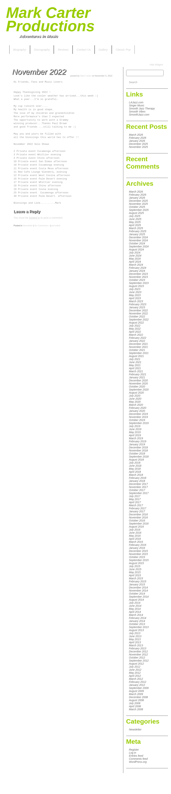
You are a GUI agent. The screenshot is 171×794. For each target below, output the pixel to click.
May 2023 (135, 295)
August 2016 (136, 526)
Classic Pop (123, 49)
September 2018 (139, 456)
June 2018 (135, 465)
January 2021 (137, 377)
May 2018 (135, 468)
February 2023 (137, 304)
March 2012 (136, 678)
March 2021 (136, 371)
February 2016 (137, 544)
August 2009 (136, 691)
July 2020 (134, 395)
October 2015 (137, 557)
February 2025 (137, 231)
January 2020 (137, 410)
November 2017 (138, 487)
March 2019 (136, 438)
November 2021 (138, 346)
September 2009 (139, 688)
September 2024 (139, 246)
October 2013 (137, 624)
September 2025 (139, 209)
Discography (42, 49)
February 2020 (137, 407)
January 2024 (137, 270)
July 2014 (134, 602)
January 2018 (137, 480)
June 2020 (135, 398)
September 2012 (139, 660)
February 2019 (137, 441)
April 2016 (135, 538)
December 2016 (138, 514)
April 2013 (135, 642)
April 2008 (135, 706)
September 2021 (139, 353)
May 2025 (135, 222)
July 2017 (134, 496)
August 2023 (136, 286)
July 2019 (134, 426)
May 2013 (135, 639)
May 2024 (135, 258)
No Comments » (41, 225)
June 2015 (135, 569)
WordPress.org (138, 761)
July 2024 (134, 252)
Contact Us (84, 49)
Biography (19, 49)
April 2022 (135, 331)
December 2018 (138, 447)
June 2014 (135, 605)
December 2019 (138, 413)
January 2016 (137, 547)
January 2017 (137, 511)
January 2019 (137, 444)
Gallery (103, 49)
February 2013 (137, 648)
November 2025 (138, 146)
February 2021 (137, 374)
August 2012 (136, 663)
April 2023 (135, 298)
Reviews (63, 49)
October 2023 (137, 279)
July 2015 (134, 566)
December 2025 (138, 143)
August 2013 (136, 630)
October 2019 (137, 420)
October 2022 (137, 316)
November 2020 (138, 383)
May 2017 (135, 499)
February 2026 (137, 137)
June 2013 (135, 636)
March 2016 (136, 541)
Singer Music (136, 105)
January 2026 (137, 140)
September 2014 (139, 596)
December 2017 (138, 483)
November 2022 (138, 313)
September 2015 (139, 560)
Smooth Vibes (137, 111)
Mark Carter (85, 76)
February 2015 (137, 581)
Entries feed (136, 755)
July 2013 (134, 633)
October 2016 (137, 520)
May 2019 (135, 432)
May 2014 (135, 608)
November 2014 (138, 590)
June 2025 (135, 219)
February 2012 (137, 681)
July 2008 (134, 703)
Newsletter (135, 729)
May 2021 (135, 365)
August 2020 (136, 392)
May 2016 (135, 535)
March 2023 (136, 301)
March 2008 (136, 709)
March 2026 (136, 134)
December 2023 (138, 273)
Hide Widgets (156, 64)
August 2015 (136, 563)
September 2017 (139, 493)
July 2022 (134, 325)
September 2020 (139, 389)
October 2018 (137, 453)
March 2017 (136, 505)
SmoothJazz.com (139, 114)
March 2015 (136, 578)
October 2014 (137, 593)
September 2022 (139, 319)
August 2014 (136, 599)
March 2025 (136, 228)
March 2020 (136, 404)
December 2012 (138, 651)
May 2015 (135, 572)
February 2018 (137, 477)
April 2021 (135, 368)
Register (134, 749)
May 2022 (135, 328)
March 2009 (136, 694)
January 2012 (137, 684)
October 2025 (137, 206)
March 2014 (136, 614)
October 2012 (137, 657)
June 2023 (135, 292)
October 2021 (137, 350)
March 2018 (136, 474)
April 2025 (135, 225)
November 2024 (138, 240)
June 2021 (135, 362)
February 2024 (137, 267)
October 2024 (137, 243)
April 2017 (135, 502)
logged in (34, 217)
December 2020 (138, 380)
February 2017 (137, 508)
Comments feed (138, 758)
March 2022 (136, 334)
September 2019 (139, 423)
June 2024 (135, 255)
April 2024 (135, 261)
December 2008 (138, 697)
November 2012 (138, 654)
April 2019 (135, 435)
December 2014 (138, 587)
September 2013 (139, 627)
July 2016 (134, 529)
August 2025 (136, 212)
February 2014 (137, 617)
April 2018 (135, 471)
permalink (55, 225)
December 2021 (138, 343)
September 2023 (139, 283)
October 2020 (137, 386)
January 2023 (137, 307)
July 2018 (134, 462)
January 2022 (137, 340)
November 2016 (138, 517)
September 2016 (139, 523)
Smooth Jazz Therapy (142, 108)
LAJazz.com (136, 102)
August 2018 (136, 459)
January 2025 (137, 234)
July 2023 (134, 289)
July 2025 (134, 216)
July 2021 (134, 359)
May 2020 (135, 401)
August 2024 (136, 249)
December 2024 (138, 237)
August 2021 (136, 356)
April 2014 (135, 611)
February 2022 (137, 337)
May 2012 (135, 672)
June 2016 (135, 532)
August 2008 (136, 700)
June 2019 (135, 429)
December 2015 (138, 550)
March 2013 (136, 645)
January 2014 (137, 621)
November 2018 (138, 450)
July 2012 (134, 666)
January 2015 (137, 584)
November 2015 (138, 554)
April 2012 (135, 675)
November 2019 (138, 417)
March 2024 (136, 264)
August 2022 (136, 322)
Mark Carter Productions (50, 19)
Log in (132, 752)
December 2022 (138, 310)
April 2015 (135, 575)
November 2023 (138, 276)
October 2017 (137, 490)
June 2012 (135, 669)
